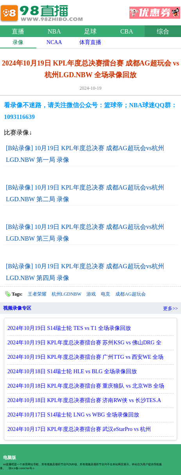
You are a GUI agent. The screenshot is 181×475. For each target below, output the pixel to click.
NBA (54, 31)
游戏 (91, 294)
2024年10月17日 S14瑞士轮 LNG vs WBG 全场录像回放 (73, 415)
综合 (163, 31)
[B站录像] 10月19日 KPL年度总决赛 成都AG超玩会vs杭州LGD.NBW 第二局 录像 (85, 193)
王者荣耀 (37, 294)
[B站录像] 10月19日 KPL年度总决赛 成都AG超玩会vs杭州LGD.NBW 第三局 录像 (85, 232)
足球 (90, 31)
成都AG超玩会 (130, 294)
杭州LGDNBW (67, 294)
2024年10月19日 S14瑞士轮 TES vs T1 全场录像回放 (69, 328)
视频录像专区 (17, 308)
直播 (18, 31)
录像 (18, 42)
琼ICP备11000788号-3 (21, 468)
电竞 (105, 294)
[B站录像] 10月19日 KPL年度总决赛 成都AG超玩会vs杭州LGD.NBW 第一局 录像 (85, 154)
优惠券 (154, 10)
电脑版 (9, 457)
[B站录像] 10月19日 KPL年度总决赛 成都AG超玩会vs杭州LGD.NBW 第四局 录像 (85, 272)
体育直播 (90, 42)
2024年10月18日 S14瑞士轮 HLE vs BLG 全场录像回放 (72, 371)
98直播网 (43, 11)
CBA (126, 31)
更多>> (170, 308)
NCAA (54, 42)
